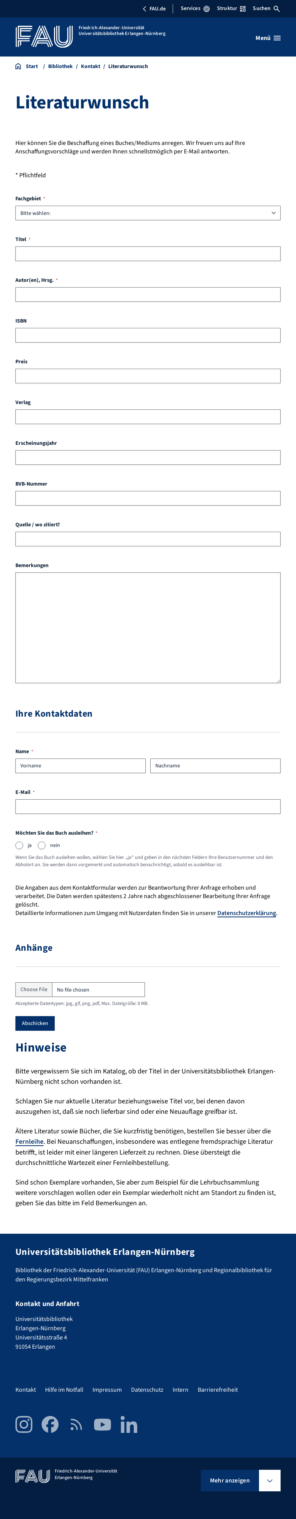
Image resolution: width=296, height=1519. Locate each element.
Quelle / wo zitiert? (37, 525)
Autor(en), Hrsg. (36, 280)
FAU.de (154, 9)
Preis (21, 362)
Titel (22, 239)
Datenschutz (147, 1390)
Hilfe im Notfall (64, 1390)
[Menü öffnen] (268, 38)
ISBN (21, 321)
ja (30, 845)
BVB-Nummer (31, 484)
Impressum (107, 1390)
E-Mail (25, 792)
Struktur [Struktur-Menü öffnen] (231, 8)
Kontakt (25, 1390)
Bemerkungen (32, 565)
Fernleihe (29, 1141)
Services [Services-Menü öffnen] (195, 8)
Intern (180, 1390)
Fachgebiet (30, 199)
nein (55, 845)
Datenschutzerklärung (246, 913)
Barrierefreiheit (218, 1390)
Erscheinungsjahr (36, 443)
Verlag (22, 402)
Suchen (266, 8)
